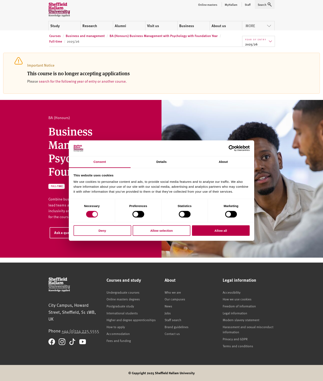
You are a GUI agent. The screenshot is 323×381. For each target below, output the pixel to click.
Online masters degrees (123, 299)
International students (122, 313)
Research (89, 25)
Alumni (120, 25)
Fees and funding (118, 340)
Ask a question (66, 232)
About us (219, 25)
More (258, 25)
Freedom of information (239, 306)
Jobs (168, 313)
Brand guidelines (176, 326)
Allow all (220, 230)
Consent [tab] (100, 161)
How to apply (115, 326)
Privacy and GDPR (235, 339)
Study (55, 25)
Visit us (153, 25)
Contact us (172, 333)
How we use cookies (237, 299)
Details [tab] (161, 161)
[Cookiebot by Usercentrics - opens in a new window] (232, 148)
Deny (102, 230)
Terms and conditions (238, 346)
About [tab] (223, 161)
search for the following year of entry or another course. (83, 81)
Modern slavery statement (241, 319)
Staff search (173, 319)
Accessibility (231, 292)
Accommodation (118, 333)
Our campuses (175, 299)
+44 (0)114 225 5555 (80, 331)
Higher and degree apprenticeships (131, 319)
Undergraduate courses (122, 292)
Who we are (173, 292)
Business (186, 25)
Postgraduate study (120, 306)
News (168, 306)
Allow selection (161, 230)
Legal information (235, 313)
